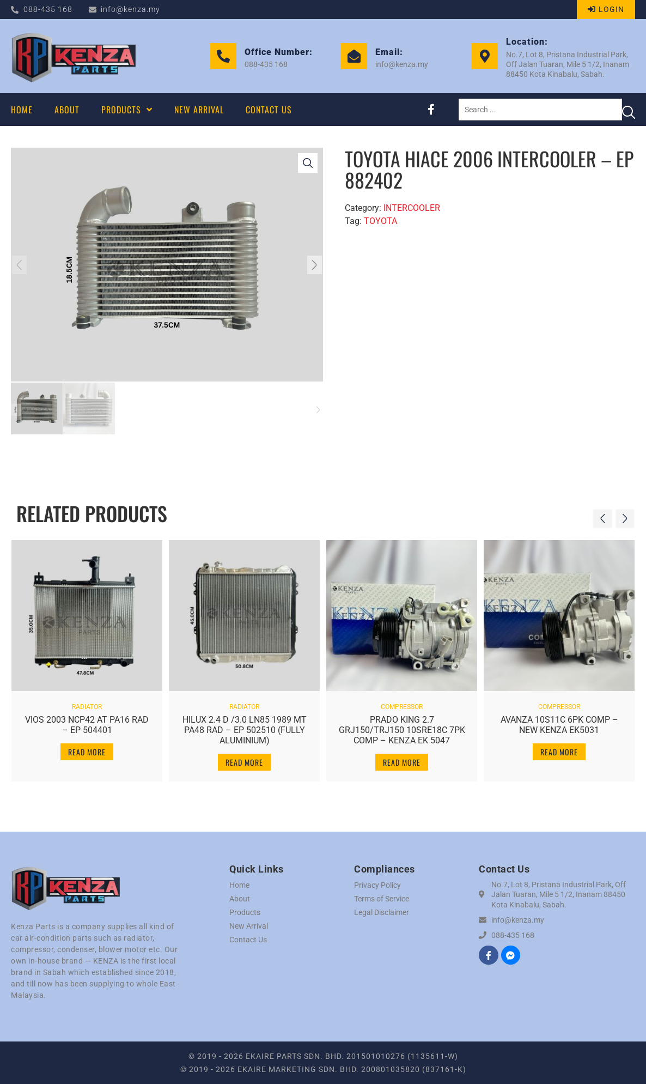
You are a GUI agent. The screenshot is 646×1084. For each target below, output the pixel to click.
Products (244, 912)
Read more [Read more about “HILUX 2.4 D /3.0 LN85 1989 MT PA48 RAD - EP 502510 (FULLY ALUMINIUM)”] (244, 758)
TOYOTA (380, 221)
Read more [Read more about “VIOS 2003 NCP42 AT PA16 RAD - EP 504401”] (87, 747)
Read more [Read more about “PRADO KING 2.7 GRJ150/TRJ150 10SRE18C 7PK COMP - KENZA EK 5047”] (401, 758)
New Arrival (248, 926)
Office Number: (279, 52)
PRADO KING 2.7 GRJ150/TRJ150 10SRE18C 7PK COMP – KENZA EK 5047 (402, 725)
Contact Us (248, 939)
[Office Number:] (223, 56)
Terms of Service (381, 898)
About (239, 898)
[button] (23, 265)
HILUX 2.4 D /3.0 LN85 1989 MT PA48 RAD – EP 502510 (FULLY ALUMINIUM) (244, 725)
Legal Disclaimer (381, 912)
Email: (389, 52)
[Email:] (354, 56)
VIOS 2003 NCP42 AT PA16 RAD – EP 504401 (87, 720)
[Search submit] (628, 109)
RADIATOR (87, 702)
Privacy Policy (377, 885)
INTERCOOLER (411, 208)
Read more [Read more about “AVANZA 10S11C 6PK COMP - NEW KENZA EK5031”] (559, 747)
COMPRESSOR (402, 702)
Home (239, 885)
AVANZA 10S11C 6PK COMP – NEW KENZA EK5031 (559, 720)
